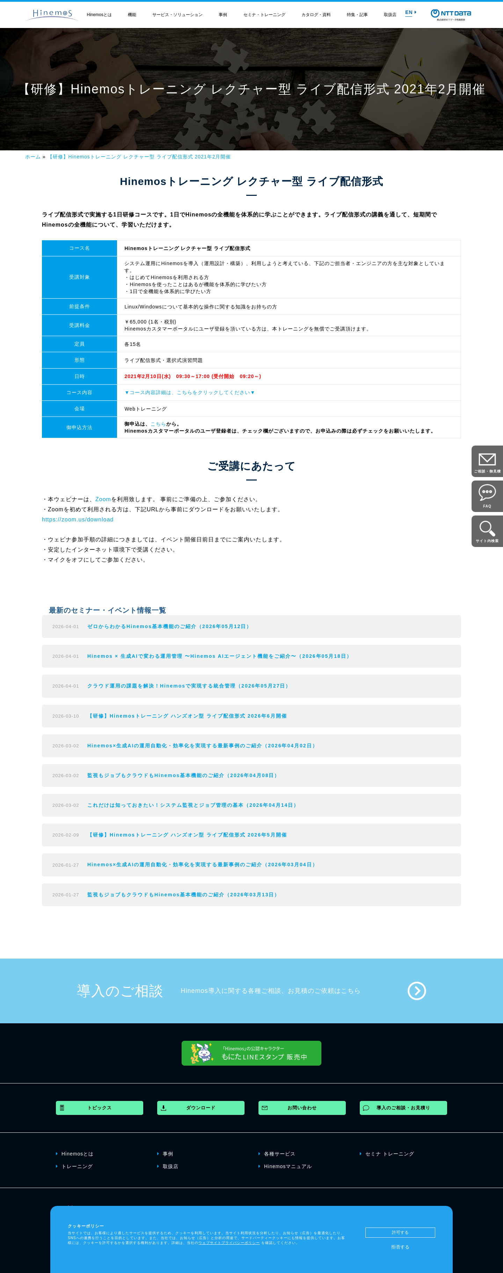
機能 (132, 14)
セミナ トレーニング (387, 1153)
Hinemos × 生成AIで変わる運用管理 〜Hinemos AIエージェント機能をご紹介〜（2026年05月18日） (219, 656)
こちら (158, 424)
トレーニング (74, 1166)
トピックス (99, 1107)
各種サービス (277, 1153)
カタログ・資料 (316, 14)
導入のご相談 (120, 990)
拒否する (400, 1247)
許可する (400, 1232)
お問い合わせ (302, 1107)
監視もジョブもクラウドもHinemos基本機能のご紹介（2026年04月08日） (183, 775)
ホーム (33, 156)
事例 (223, 14)
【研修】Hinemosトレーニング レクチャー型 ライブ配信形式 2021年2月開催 (139, 156)
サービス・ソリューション (177, 14)
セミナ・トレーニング (264, 14)
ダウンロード (201, 1107)
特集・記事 (357, 14)
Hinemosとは (99, 14)
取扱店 (390, 14)
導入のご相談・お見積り (403, 1107)
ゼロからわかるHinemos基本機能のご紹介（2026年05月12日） (169, 626)
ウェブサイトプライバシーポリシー (229, 1243)
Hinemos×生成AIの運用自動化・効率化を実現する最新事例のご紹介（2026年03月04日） (202, 864)
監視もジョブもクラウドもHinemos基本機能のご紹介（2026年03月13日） (183, 894)
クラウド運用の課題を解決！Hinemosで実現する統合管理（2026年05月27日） (189, 686)
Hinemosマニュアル (285, 1166)
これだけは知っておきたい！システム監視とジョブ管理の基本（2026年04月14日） (193, 805)
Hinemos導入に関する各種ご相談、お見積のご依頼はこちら (271, 990)
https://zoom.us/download (78, 519)
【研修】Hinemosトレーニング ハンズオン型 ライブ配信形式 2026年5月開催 (187, 835)
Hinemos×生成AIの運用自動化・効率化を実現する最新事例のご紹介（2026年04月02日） (202, 745)
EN (410, 12)
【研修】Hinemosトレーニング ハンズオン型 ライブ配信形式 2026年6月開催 (187, 716)
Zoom (103, 499)
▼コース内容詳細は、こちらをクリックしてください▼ (189, 392)
